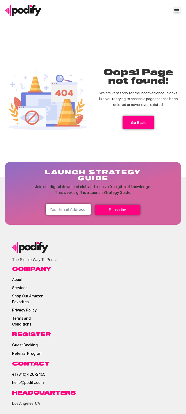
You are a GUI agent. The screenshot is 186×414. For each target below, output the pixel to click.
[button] (177, 11)
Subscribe (117, 210)
